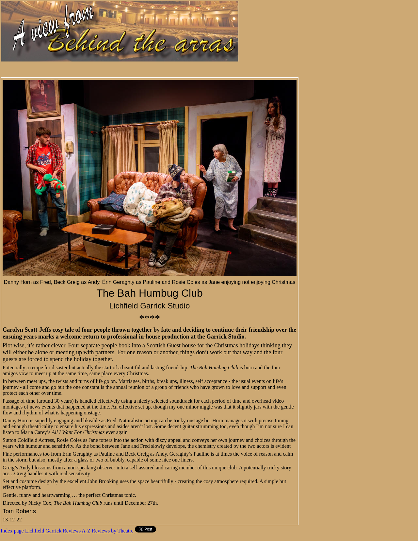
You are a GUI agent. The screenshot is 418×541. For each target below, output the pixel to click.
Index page (12, 530)
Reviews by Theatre (113, 530)
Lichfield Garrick (43, 530)
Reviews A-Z (76, 530)
